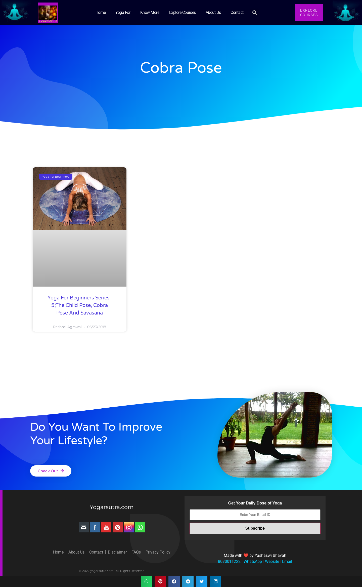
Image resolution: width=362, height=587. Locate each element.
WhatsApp (252, 561)
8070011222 (229, 561)
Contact (237, 12)
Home (101, 12)
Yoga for (122, 12)
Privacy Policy (158, 552)
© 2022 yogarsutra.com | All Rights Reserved (112, 571)
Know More (149, 12)
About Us (213, 12)
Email (286, 561)
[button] (254, 13)
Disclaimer (117, 552)
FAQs (136, 552)
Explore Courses (182, 12)
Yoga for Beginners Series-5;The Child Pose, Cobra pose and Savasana (80, 305)
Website (271, 561)
